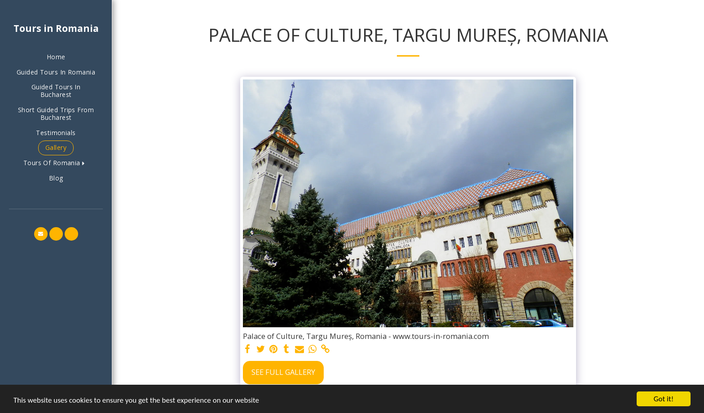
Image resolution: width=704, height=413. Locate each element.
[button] (56, 163)
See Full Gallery (283, 372)
